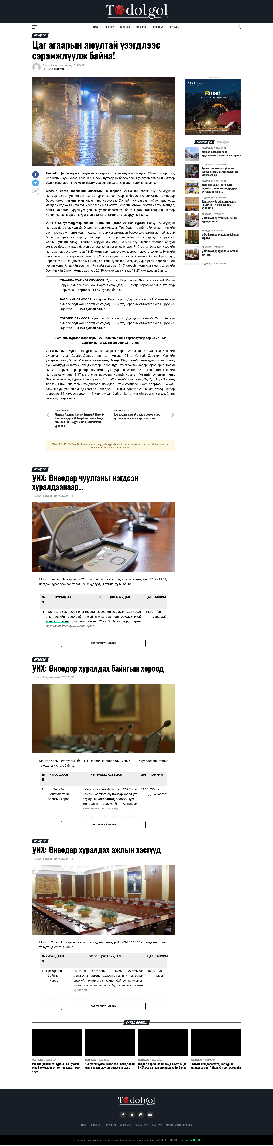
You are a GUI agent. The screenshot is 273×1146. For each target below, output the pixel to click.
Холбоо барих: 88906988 (179, 1125)
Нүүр (95, 27)
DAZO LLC (192, 1140)
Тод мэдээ (125, 27)
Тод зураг (174, 27)
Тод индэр (141, 27)
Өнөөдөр (109, 27)
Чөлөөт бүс (158, 27)
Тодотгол (59, 68)
